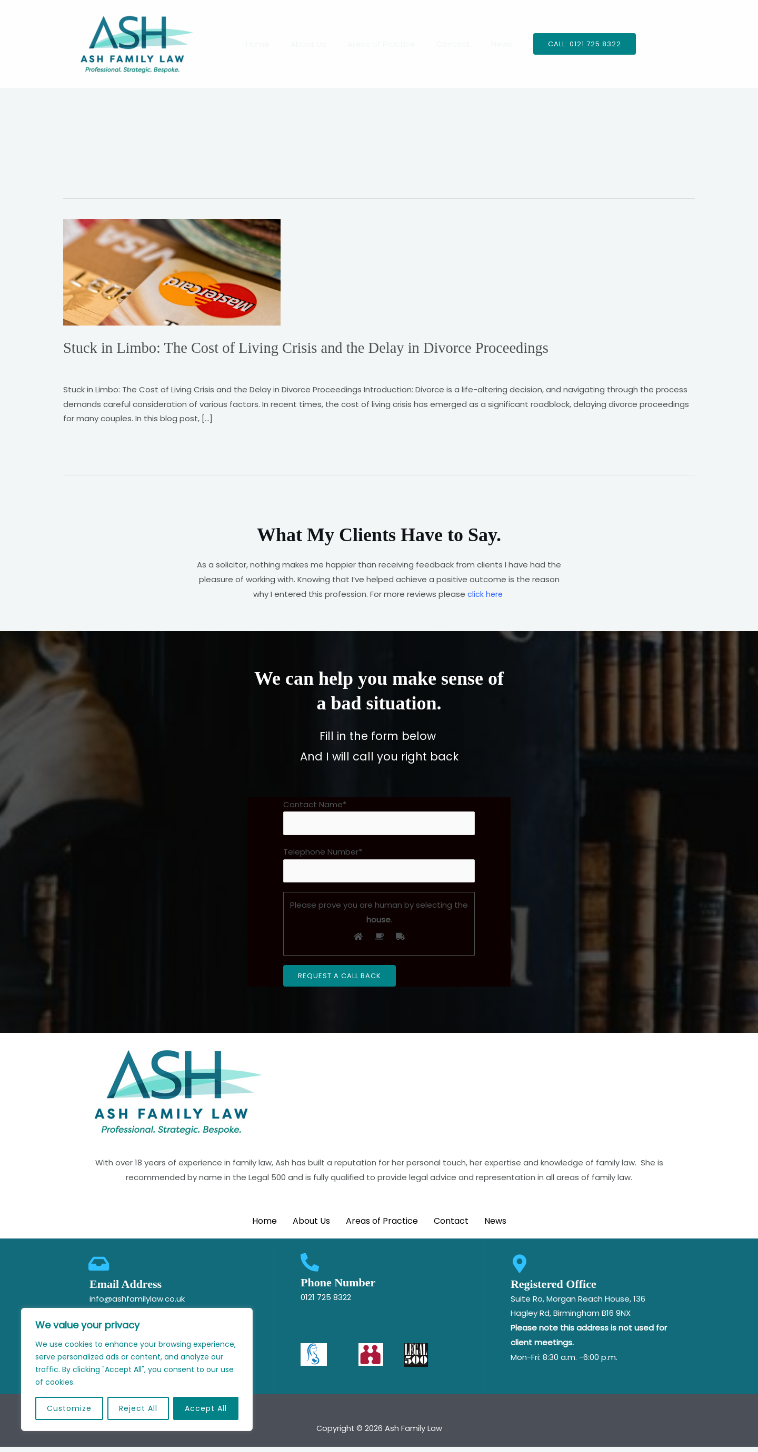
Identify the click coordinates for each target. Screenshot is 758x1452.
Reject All (138, 1408)
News (491, 43)
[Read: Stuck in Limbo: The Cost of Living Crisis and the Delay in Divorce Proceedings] (172, 271)
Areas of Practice (381, 43)
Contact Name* (379, 817)
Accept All (206, 1408)
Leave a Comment (100, 366)
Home (268, 43)
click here (485, 593)
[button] (571, 44)
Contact (448, 43)
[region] (137, 1369)
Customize (69, 1408)
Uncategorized (174, 366)
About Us (314, 43)
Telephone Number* (379, 866)
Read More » (87, 444)
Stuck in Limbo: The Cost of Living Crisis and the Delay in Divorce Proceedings (319, 347)
